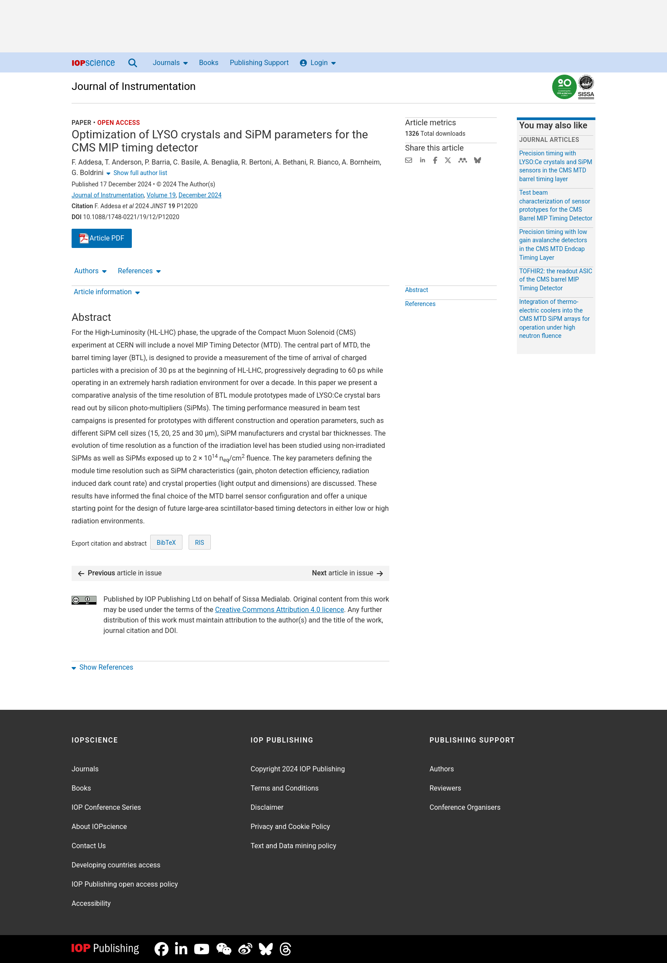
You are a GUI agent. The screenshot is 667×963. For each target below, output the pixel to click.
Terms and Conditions (285, 788)
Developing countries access (116, 865)
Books (209, 62)
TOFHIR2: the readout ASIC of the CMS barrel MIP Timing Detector (555, 280)
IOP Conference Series (106, 807)
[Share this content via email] (408, 159)
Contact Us (89, 846)
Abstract (416, 289)
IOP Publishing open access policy (125, 884)
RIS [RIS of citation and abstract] (199, 542)
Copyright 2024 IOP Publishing (298, 769)
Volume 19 (161, 195)
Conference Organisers (465, 807)
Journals (170, 62)
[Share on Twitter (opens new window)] (447, 159)
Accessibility (91, 903)
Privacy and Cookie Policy (290, 826)
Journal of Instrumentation (134, 86)
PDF (101, 238)
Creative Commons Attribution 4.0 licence (279, 609)
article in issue (120, 573)
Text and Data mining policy (293, 846)
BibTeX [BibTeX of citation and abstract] (166, 542)
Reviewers (445, 788)
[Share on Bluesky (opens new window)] (477, 159)
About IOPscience (99, 826)
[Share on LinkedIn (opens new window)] (422, 159)
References (139, 271)
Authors (90, 271)
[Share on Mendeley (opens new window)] (462, 159)
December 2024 (200, 195)
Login (317, 62)
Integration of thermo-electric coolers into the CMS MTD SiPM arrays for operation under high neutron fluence (554, 318)
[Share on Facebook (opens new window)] (435, 159)
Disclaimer (267, 807)
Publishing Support (259, 62)
